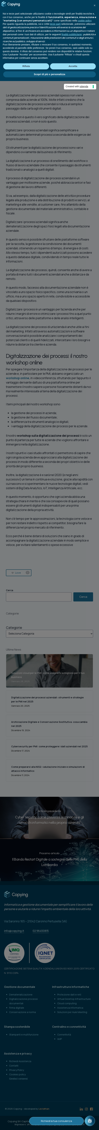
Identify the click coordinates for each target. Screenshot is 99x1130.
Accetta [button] (73, 66)
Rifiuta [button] (26, 66)
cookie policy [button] (84, 20)
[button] (94, 5)
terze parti (55, 24)
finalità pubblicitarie (71, 34)
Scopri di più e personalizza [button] (49, 74)
